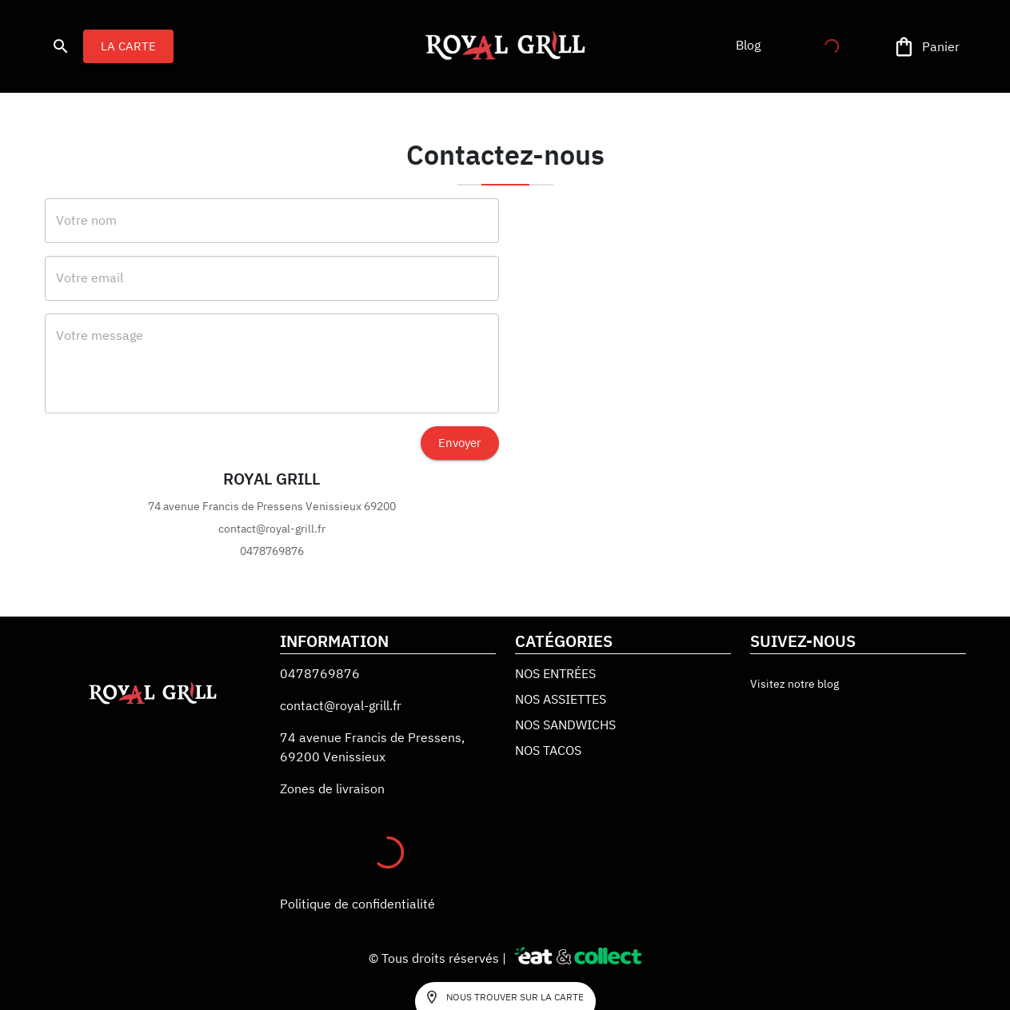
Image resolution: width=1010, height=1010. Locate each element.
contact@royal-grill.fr (340, 705)
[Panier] (927, 46)
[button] (748, 44)
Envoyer (460, 443)
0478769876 (320, 673)
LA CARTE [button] (128, 46)
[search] (61, 46)
